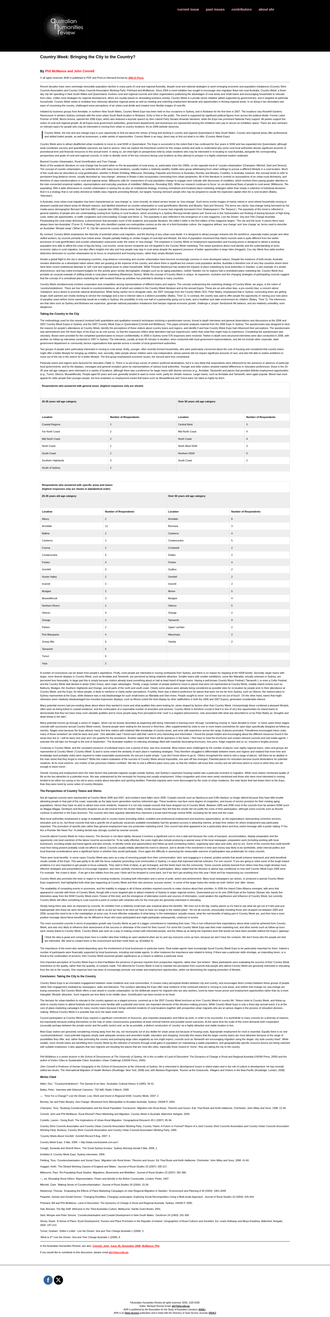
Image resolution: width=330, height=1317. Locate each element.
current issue (188, 9)
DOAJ (212, 1313)
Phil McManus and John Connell (69, 71)
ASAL (202, 1309)
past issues (215, 9)
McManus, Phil (151, 1246)
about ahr (266, 9)
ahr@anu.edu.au (119, 1252)
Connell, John (101, 1246)
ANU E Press (136, 77)
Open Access (132, 1313)
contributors (241, 9)
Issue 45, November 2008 (126, 1246)
